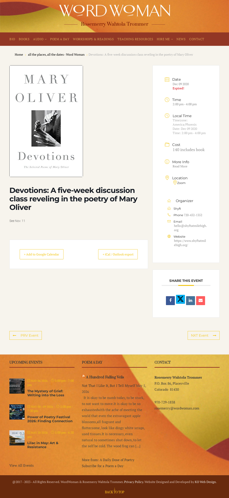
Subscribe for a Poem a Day (102, 466)
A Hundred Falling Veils (105, 377)
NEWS (181, 39)
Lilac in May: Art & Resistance (42, 445)
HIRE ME (163, 39)
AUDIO (38, 39)
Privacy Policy (133, 482)
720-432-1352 (193, 215)
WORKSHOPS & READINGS (93, 39)
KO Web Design (205, 482)
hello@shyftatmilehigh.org (190, 228)
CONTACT (196, 39)
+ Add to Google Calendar (45, 254)
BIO (12, 39)
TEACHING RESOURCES (135, 39)
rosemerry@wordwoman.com (177, 408)
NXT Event (203, 335)
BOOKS (24, 39)
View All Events (21, 465)
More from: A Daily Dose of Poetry (108, 460)
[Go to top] (114, 492)
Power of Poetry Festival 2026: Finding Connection (49, 419)
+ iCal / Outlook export (113, 254)
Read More (180, 166)
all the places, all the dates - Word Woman (56, 54)
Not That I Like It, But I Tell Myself (108, 385)
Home (19, 54)
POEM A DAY (59, 39)
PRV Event (25, 335)
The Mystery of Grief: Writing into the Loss (45, 393)
